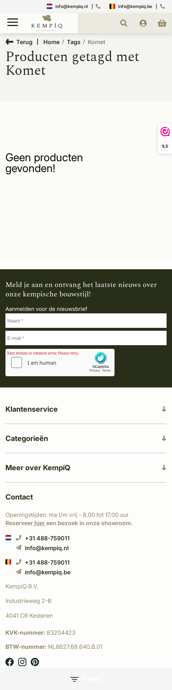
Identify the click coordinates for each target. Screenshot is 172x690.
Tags (74, 42)
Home (51, 42)
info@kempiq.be (130, 6)
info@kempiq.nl (67, 6)
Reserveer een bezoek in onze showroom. (69, 523)
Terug (19, 42)
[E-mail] (86, 338)
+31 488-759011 (43, 538)
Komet (97, 42)
